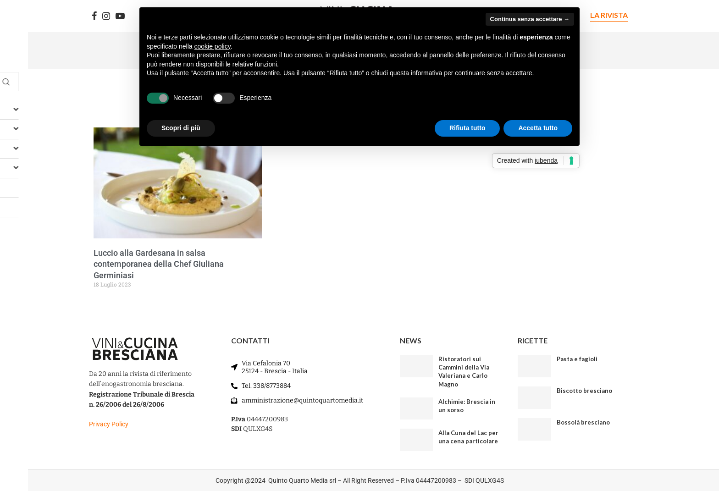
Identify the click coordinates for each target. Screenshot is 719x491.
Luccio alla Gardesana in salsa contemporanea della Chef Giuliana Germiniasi (159, 264)
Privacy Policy (108, 424)
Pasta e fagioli (577, 359)
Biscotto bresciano (584, 390)
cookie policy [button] (212, 46)
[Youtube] (120, 16)
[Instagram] (106, 16)
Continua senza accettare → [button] (530, 19)
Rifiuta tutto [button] (467, 128)
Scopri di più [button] (180, 128)
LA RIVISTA (609, 15)
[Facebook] (94, 16)
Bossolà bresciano (583, 422)
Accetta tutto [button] (538, 128)
